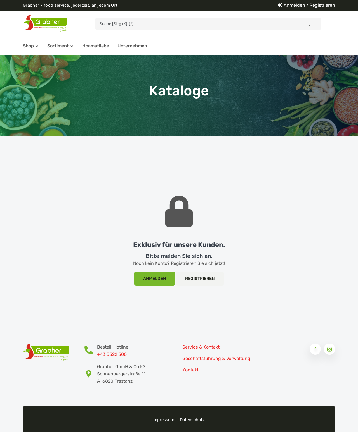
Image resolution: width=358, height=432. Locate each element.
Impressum (163, 419)
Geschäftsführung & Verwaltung (216, 358)
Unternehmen (132, 46)
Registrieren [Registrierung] (200, 278)
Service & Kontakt (201, 347)
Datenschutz (192, 419)
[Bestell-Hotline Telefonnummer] (90, 351)
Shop (28, 46)
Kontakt (190, 370)
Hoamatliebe (95, 46)
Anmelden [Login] (154, 278)
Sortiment (58, 46)
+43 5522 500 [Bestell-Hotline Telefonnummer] (112, 354)
